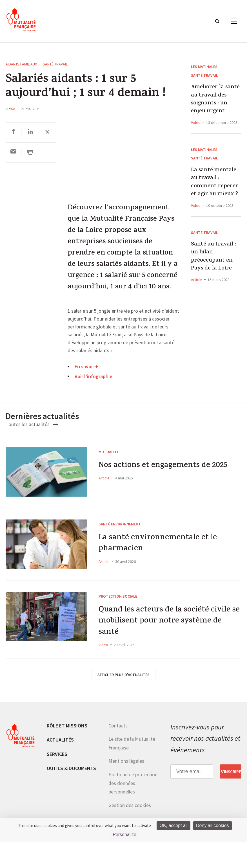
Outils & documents (71, 771)
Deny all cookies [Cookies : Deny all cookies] (212, 825)
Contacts (118, 728)
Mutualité (109, 451)
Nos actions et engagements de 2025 (168, 466)
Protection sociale (118, 596)
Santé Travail (55, 64)
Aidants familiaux (21, 64)
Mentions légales (126, 763)
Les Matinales (204, 66)
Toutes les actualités (32, 424)
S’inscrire (230, 774)
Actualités (60, 742)
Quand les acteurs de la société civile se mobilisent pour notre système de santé (169, 623)
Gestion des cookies (129, 808)
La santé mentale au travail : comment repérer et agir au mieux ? (214, 182)
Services (57, 757)
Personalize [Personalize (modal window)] (124, 834)
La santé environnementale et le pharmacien (161, 544)
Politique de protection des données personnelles (132, 786)
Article (196, 279)
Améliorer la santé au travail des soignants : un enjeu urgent (215, 100)
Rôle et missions (67, 728)
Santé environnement (120, 524)
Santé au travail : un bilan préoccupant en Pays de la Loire (213, 257)
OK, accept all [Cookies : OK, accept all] (173, 825)
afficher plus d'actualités (123, 677)
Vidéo (10, 108)
